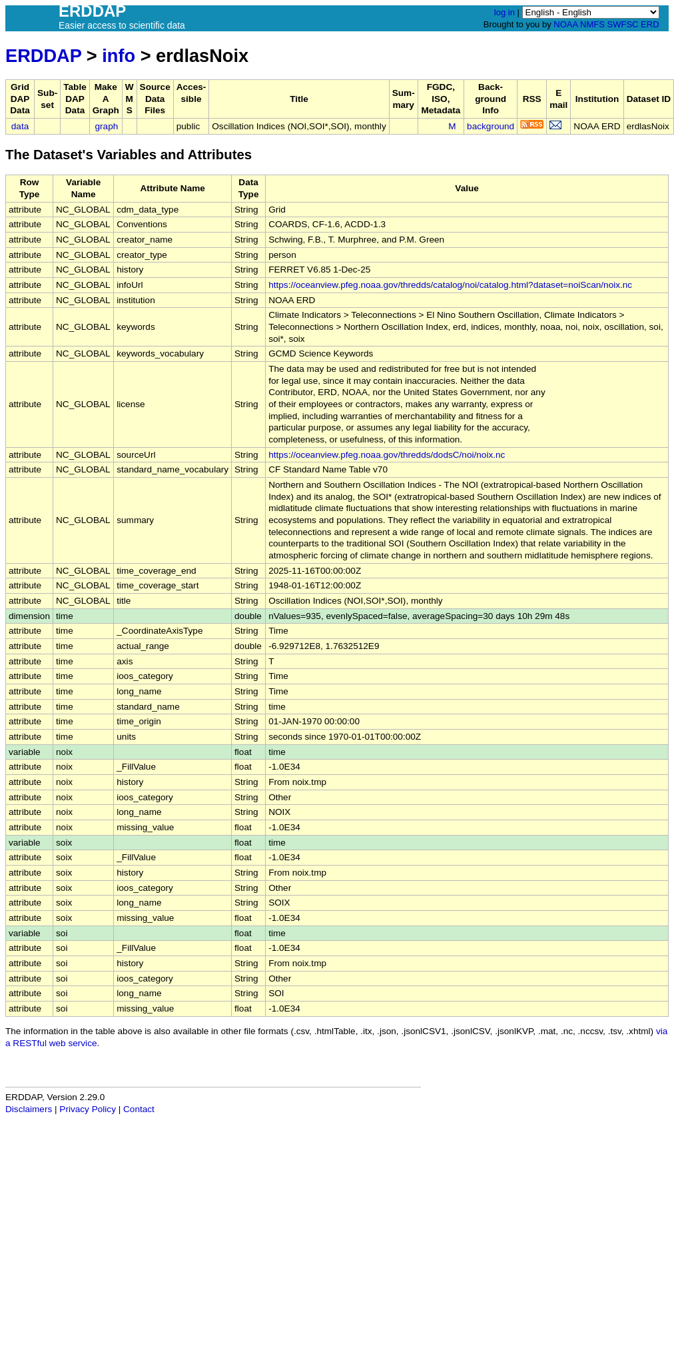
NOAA (565, 24)
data (20, 126)
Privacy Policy (87, 1109)
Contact (139, 1109)
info (118, 55)
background (490, 126)
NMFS (592, 24)
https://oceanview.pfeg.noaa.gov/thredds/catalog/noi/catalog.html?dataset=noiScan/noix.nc (450, 285)
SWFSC (623, 24)
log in (504, 12)
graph (107, 126)
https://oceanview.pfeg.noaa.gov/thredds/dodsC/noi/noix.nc (386, 455)
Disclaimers (28, 1109)
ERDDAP (43, 55)
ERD (650, 24)
